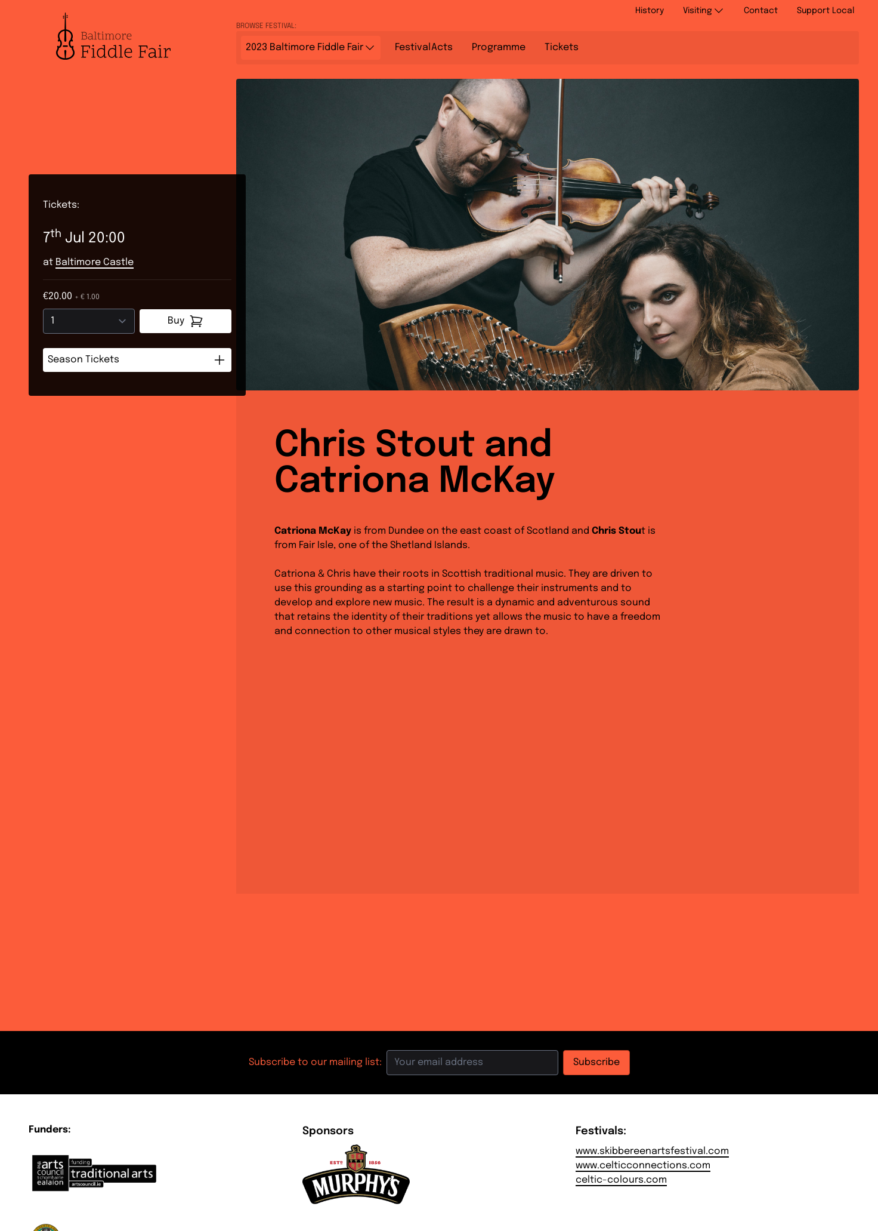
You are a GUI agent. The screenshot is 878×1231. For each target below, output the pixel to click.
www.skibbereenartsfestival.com (652, 1151)
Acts (424, 48)
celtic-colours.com (621, 1180)
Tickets (562, 47)
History (649, 11)
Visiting (704, 11)
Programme (498, 47)
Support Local (825, 11)
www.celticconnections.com (643, 1166)
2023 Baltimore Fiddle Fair (311, 48)
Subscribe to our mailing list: (315, 1062)
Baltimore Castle (94, 262)
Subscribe (596, 1062)
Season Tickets (137, 360)
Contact (761, 11)
